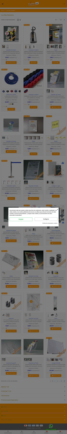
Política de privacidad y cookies (49, 223)
